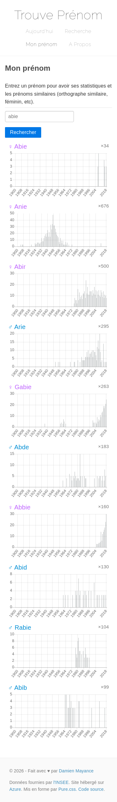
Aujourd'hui (39, 31)
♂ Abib (17, 687)
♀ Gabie (20, 387)
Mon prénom (41, 44)
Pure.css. (67, 789)
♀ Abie (17, 146)
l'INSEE (61, 782)
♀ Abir (17, 266)
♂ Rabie (19, 627)
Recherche (78, 31)
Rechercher (23, 132)
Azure (15, 789)
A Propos (80, 44)
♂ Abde (18, 447)
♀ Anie (17, 206)
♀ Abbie (19, 507)
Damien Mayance (76, 770)
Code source (91, 789)
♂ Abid (17, 567)
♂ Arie (17, 326)
